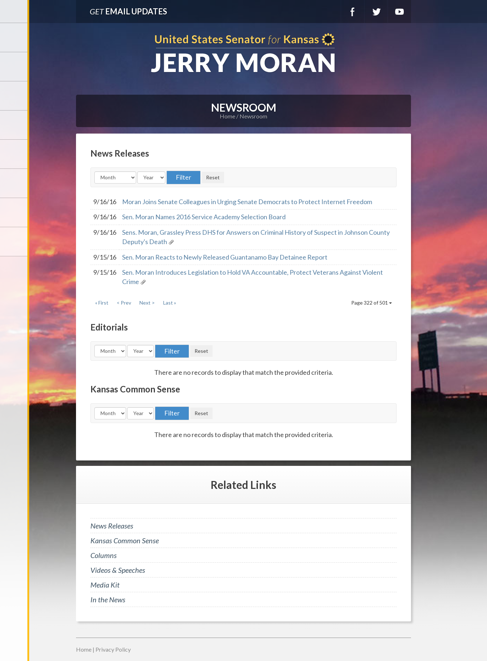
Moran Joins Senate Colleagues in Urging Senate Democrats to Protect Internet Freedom (247, 202)
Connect (14, 212)
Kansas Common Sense (124, 540)
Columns (103, 555)
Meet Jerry (14, 66)
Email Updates (128, 11)
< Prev (124, 303)
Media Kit (105, 584)
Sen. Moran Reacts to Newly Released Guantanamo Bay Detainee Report (224, 257)
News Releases (111, 525)
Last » (169, 303)
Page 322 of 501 (371, 303)
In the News (107, 599)
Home (227, 116)
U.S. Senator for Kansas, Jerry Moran (243, 53)
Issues (14, 154)
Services (14, 95)
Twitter (376, 11)
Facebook (352, 11)
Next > (147, 303)
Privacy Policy (113, 649)
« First (101, 303)
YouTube (399, 11)
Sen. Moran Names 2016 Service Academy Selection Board (204, 217)
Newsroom (14, 125)
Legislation (14, 183)
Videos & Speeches (117, 570)
